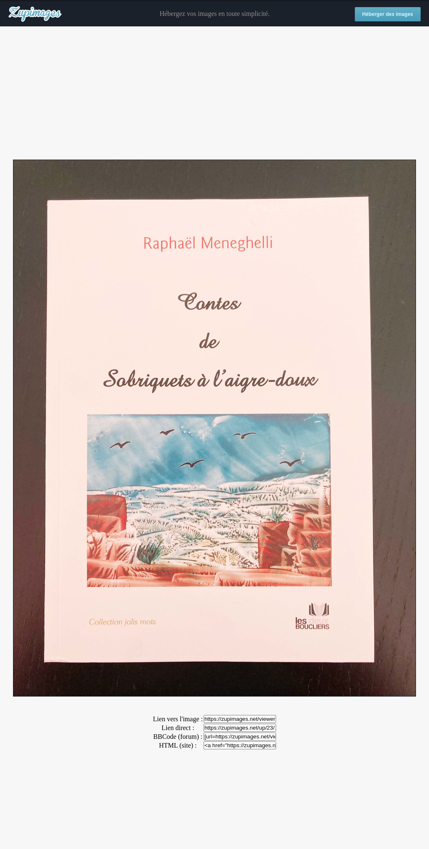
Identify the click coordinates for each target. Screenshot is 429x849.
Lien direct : (177, 727)
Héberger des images (387, 14)
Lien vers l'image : (178, 719)
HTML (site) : (177, 745)
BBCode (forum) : (177, 736)
